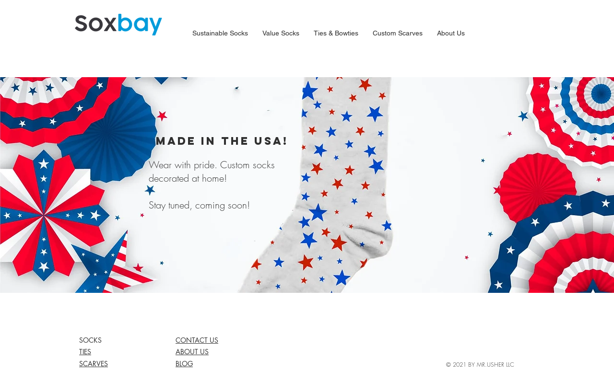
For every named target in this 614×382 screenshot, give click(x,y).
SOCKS (90, 340)
